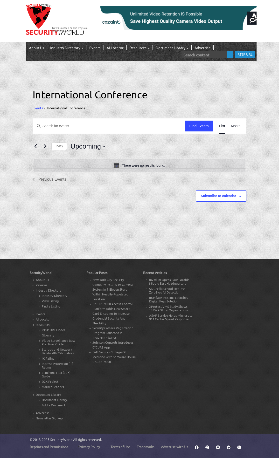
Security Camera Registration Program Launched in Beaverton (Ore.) (112, 333)
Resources (140, 47)
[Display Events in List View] (222, 126)
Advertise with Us (174, 446)
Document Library (172, 47)
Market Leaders (53, 387)
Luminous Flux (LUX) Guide (56, 374)
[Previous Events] (35, 146)
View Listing (50, 301)
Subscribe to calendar (218, 196)
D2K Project (50, 381)
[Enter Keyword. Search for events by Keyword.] (109, 126)
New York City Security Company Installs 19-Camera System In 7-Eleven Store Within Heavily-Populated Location (112, 289)
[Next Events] (45, 146)
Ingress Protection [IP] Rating (57, 365)
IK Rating (48, 358)
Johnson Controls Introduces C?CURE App (112, 344)
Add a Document (53, 405)
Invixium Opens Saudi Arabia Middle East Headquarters (169, 281)
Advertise (202, 47)
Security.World (61, 439)
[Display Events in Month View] (235, 126)
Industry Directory (66, 47)
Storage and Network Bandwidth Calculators (58, 351)
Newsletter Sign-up (49, 418)
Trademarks (145, 446)
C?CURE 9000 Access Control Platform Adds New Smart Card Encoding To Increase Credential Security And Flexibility (112, 313)
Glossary (48, 335)
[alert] (139, 165)
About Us (36, 47)
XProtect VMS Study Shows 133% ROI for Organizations (168, 308)
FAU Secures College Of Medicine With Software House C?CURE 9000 (114, 357)
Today (59, 146)
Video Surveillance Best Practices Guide (58, 342)
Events (95, 47)
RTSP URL (244, 54)
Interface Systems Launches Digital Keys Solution (168, 299)
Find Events (199, 126)
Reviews (41, 285)
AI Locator (115, 47)
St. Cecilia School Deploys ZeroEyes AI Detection (167, 290)
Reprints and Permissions (49, 446)
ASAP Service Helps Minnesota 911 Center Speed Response (170, 317)
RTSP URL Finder (53, 330)
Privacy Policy (89, 446)
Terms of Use (120, 446)
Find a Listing (51, 306)
